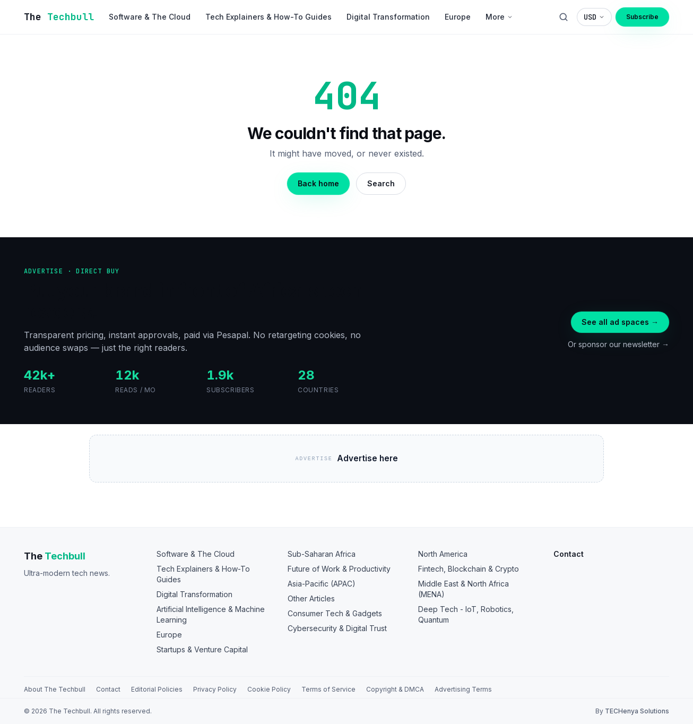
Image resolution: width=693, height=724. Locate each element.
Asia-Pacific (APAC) (322, 583)
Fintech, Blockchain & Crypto (468, 568)
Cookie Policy (269, 689)
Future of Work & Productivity (339, 568)
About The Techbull (54, 689)
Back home (318, 183)
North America (442, 553)
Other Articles (311, 598)
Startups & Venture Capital (202, 649)
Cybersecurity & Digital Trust (337, 628)
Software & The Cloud (196, 553)
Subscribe (642, 17)
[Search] (563, 17)
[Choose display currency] (594, 16)
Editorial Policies (157, 689)
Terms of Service (328, 689)
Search (381, 183)
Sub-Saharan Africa (322, 553)
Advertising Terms (463, 689)
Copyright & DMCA (395, 689)
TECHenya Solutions (637, 711)
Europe (169, 634)
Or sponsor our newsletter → (618, 344)
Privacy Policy (215, 689)
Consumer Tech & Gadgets (335, 613)
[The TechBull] (59, 17)
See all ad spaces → (620, 321)
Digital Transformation (194, 594)
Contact (108, 689)
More (499, 16)
